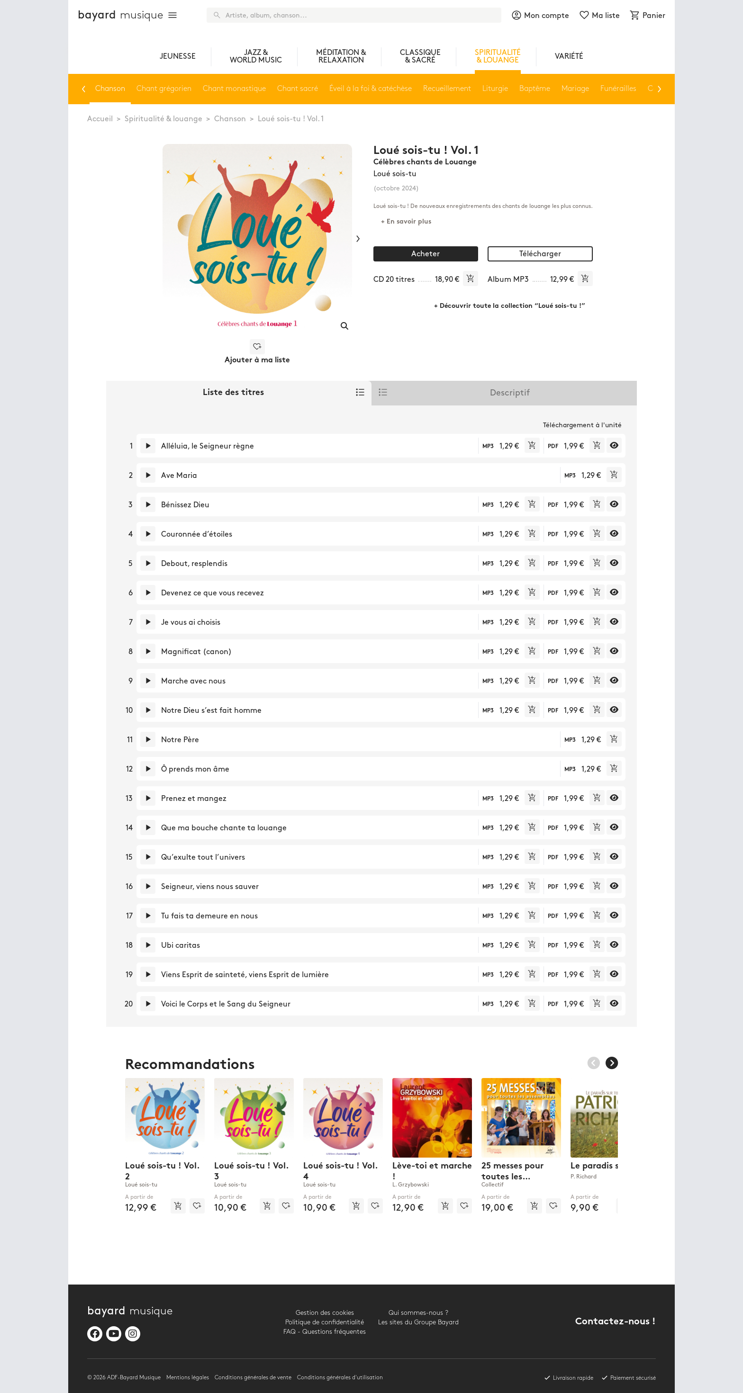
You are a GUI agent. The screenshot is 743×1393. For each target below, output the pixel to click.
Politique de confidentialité (324, 1322)
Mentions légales (187, 1377)
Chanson (230, 119)
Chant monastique (234, 88)
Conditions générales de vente (253, 1377)
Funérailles (618, 88)
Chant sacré (297, 88)
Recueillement (447, 88)
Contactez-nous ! (615, 1322)
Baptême (534, 88)
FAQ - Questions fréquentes (324, 1332)
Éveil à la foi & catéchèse (370, 88)
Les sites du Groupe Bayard (418, 1322)
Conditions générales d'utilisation (340, 1377)
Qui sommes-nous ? (418, 1313)
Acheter (425, 254)
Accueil (100, 119)
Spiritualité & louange (163, 119)
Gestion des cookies (325, 1313)
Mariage (575, 88)
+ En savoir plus (406, 222)
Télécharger (540, 254)
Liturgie (495, 88)
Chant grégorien (163, 88)
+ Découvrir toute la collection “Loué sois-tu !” (509, 306)
